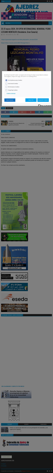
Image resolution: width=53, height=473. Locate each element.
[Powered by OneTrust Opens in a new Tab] (44, 105)
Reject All (31, 100)
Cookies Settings (11, 93)
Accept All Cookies (43, 100)
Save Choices (9, 100)
